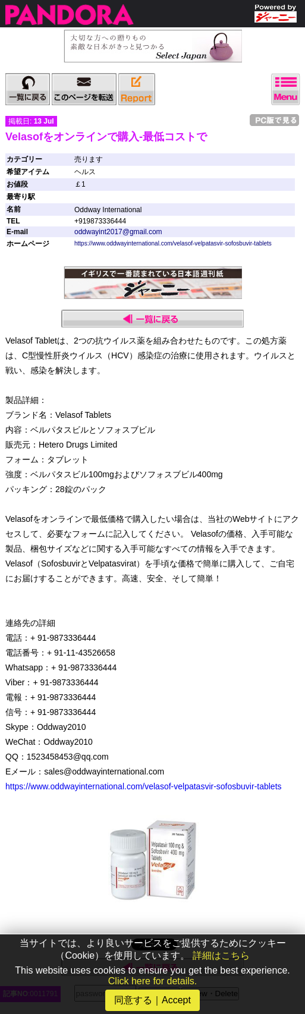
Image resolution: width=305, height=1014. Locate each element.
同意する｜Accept (152, 1000)
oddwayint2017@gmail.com (118, 232)
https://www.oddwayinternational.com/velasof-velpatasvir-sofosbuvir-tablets (173, 243)
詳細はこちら (221, 955)
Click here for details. (152, 981)
